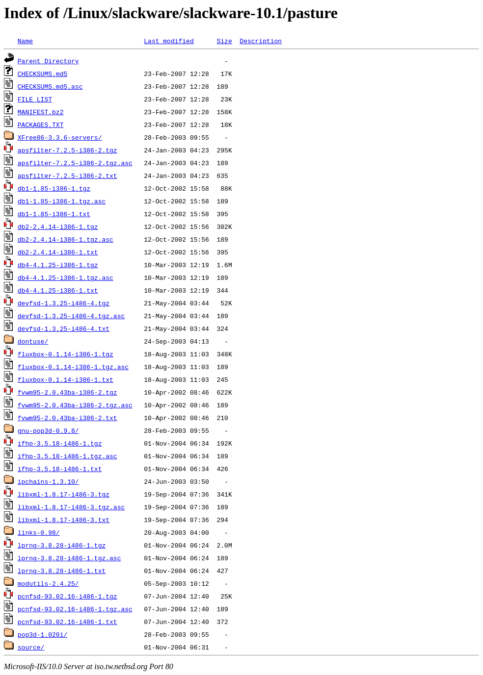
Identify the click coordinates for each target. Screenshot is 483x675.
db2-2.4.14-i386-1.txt (58, 252)
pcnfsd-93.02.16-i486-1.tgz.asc (75, 608)
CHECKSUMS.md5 (42, 73)
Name (25, 40)
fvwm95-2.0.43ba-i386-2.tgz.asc (75, 404)
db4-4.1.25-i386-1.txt (58, 290)
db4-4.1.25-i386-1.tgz (58, 264)
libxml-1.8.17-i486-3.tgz (63, 494)
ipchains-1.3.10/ (48, 481)
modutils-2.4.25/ (48, 583)
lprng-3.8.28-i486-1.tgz (62, 545)
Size (224, 40)
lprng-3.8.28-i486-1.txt (62, 570)
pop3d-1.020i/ (42, 634)
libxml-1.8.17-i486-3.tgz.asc (71, 506)
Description (261, 40)
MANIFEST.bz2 (41, 111)
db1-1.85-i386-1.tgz (54, 188)
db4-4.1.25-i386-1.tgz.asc (65, 277)
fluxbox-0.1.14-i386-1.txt (65, 379)
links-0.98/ (39, 532)
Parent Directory (48, 60)
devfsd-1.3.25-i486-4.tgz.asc (71, 315)
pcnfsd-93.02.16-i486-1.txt (67, 621)
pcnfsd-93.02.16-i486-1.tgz (67, 596)
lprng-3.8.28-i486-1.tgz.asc (69, 557)
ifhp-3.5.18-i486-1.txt (60, 468)
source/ (31, 647)
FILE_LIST (35, 99)
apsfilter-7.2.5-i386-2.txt (67, 175)
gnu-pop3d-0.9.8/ (48, 430)
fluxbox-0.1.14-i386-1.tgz (65, 354)
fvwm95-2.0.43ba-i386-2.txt (67, 417)
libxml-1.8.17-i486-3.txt (63, 519)
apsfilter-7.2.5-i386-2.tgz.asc (75, 162)
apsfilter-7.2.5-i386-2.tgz (67, 150)
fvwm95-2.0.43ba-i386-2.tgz (67, 392)
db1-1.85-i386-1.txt (54, 213)
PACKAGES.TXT (41, 124)
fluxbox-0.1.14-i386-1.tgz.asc (73, 366)
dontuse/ (33, 341)
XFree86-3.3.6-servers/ (60, 137)
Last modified (168, 40)
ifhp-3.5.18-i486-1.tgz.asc (67, 455)
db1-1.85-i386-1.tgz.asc (62, 201)
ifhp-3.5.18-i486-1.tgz (60, 443)
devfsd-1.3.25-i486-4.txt (63, 328)
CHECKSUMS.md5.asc (50, 86)
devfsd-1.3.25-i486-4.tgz (63, 303)
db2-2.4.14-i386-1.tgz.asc (65, 239)
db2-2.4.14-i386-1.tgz (58, 226)
